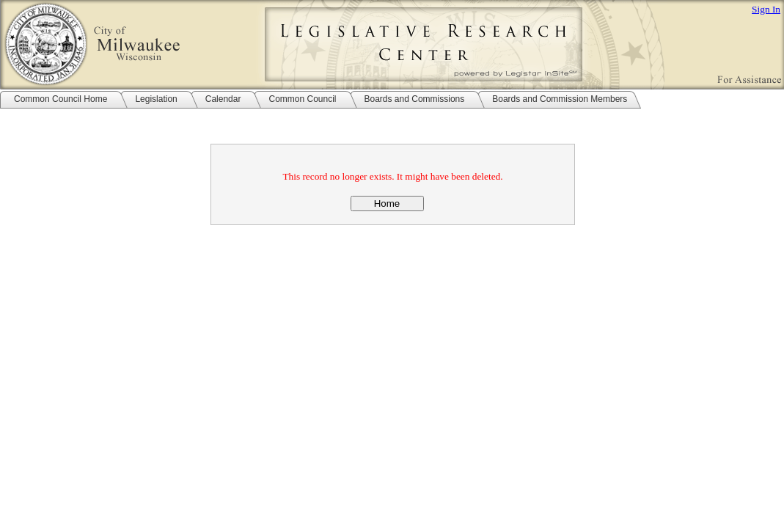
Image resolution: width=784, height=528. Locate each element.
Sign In (766, 9)
